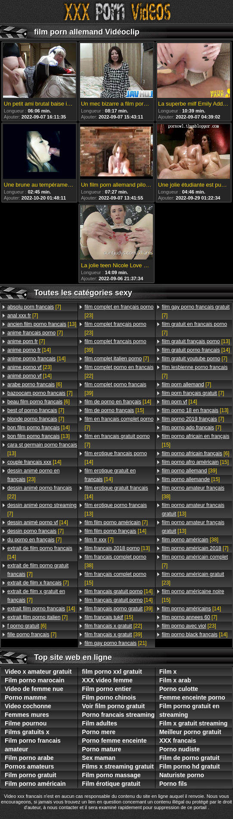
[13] (41, 324)
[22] (39, 492)
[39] (115, 345)
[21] (115, 643)
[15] (114, 410)
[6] (34, 384)
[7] (34, 307)
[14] (29, 350)
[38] (115, 561)
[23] (29, 367)
